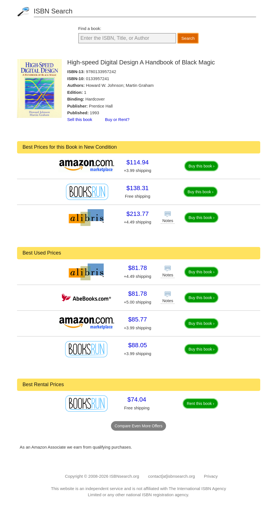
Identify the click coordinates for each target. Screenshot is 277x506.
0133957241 (97, 78)
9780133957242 (101, 71)
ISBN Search (53, 11)
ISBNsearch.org (124, 476)
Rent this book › (200, 403)
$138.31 (137, 188)
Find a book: (89, 28)
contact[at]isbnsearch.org (171, 476)
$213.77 (137, 213)
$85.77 (137, 319)
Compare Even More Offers (138, 426)
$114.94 (137, 162)
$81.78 (137, 267)
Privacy (211, 476)
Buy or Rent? (117, 119)
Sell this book (79, 119)
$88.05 (137, 345)
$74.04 (136, 399)
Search (188, 38)
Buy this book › (201, 166)
